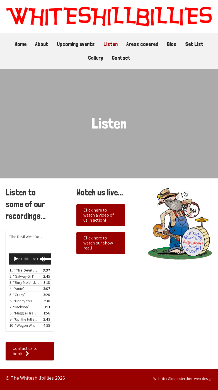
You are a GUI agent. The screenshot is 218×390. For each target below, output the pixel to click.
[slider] (26, 259)
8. (24, 313)
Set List (194, 44)
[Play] (16, 259)
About (41, 44)
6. (24, 300)
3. (24, 282)
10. (24, 325)
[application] (30, 259)
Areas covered (142, 44)
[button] (30, 351)
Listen (110, 44)
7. (19, 306)
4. (17, 288)
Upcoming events (76, 44)
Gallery (95, 57)
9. (24, 319)
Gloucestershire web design (190, 378)
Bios (171, 44)
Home (20, 44)
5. (17, 294)
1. (24, 270)
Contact (121, 57)
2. (22, 276)
